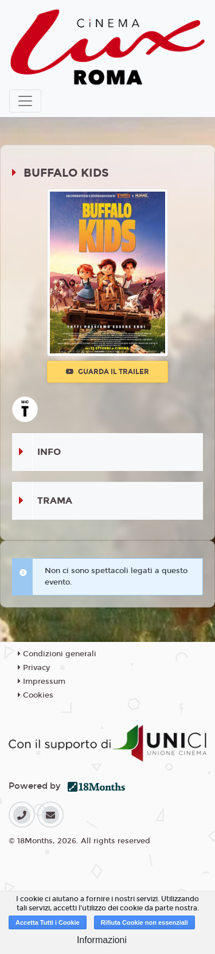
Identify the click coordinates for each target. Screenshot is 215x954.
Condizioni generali (57, 654)
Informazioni (102, 940)
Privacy (34, 667)
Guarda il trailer (107, 372)
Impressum (41, 681)
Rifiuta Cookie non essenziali (144, 922)
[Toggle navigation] (25, 100)
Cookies (35, 695)
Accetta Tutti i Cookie (47, 922)
